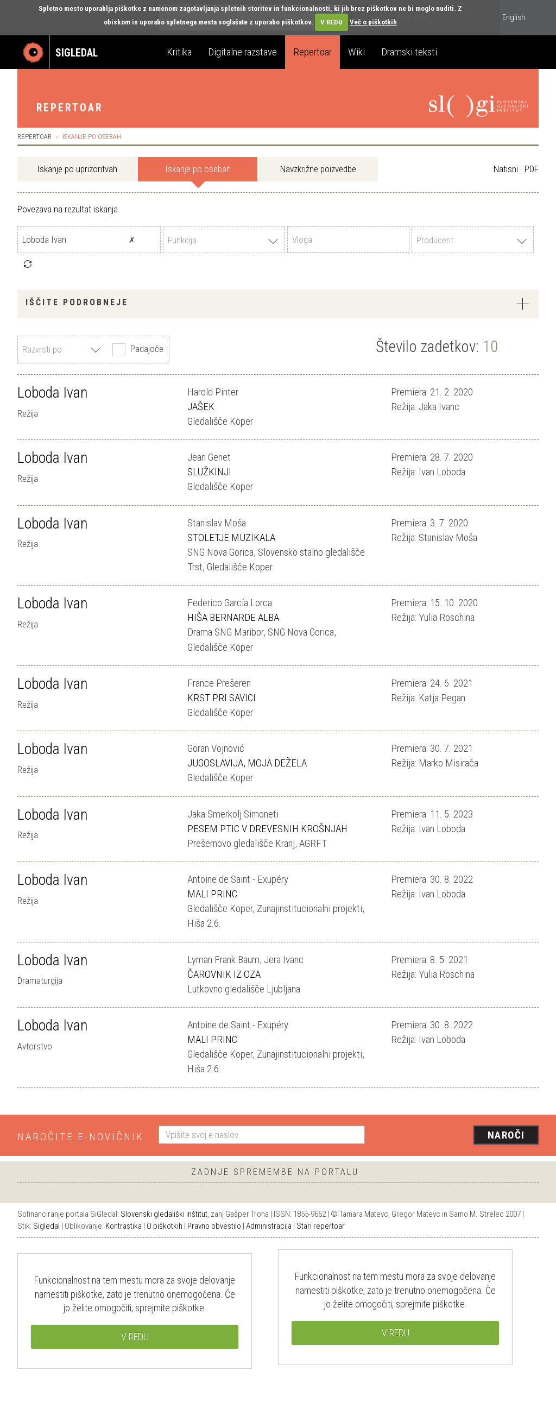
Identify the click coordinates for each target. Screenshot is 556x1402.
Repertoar (312, 52)
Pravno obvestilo (214, 1226)
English (513, 17)
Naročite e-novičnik (80, 1136)
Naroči (506, 1135)
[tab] (278, 304)
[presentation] (458, 1136)
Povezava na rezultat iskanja (67, 209)
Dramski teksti (409, 52)
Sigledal (46, 1226)
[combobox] (224, 240)
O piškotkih (164, 1226)
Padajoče (136, 350)
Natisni (506, 169)
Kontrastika (123, 1226)
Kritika (179, 52)
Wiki (356, 52)
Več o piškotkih (373, 22)
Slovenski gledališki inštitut (164, 1214)
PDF (532, 169)
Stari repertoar (320, 1226)
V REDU (331, 22)
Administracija (269, 1226)
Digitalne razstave (242, 52)
